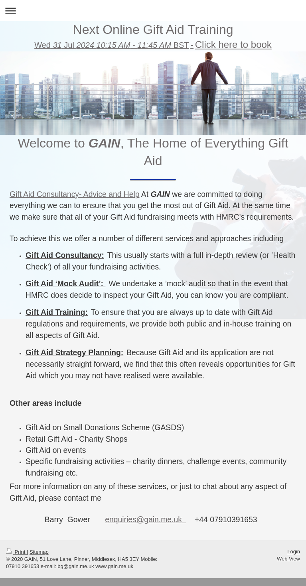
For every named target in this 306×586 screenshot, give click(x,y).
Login (293, 548)
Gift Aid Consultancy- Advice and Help (75, 194)
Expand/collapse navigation (153, 10)
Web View (288, 555)
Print (16, 548)
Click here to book (233, 44)
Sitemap (39, 548)
